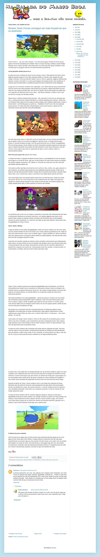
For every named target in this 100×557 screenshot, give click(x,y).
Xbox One (55, 459)
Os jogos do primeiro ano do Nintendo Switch (86, 209)
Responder (16, 482)
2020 (76, 32)
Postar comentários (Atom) (20, 536)
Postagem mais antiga (60, 533)
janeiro (78, 51)
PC (33, 459)
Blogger (54, 547)
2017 (76, 60)
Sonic (50, 459)
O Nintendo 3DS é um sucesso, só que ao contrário (86, 105)
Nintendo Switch (28, 459)
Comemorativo (19, 459)
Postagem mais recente (15, 533)
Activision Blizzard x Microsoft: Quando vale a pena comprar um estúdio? (87, 244)
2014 (76, 67)
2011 (76, 74)
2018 (76, 37)
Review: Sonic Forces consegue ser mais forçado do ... (82, 55)
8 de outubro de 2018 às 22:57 (28, 470)
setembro (79, 44)
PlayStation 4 (38, 459)
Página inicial (38, 533)
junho (78, 46)
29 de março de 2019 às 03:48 (39, 490)
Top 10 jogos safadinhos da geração (87, 225)
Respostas (18, 486)
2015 (76, 65)
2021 (76, 30)
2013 (76, 70)
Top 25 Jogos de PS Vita (86, 121)
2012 (76, 72)
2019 (76, 34)
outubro (78, 41)
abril (77, 49)
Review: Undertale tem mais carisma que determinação (87, 157)
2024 (76, 27)
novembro (79, 39)
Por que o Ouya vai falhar (87, 190)
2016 (76, 62)
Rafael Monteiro (23, 490)
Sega (47, 459)
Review (44, 459)
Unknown (16, 470)
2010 (76, 77)
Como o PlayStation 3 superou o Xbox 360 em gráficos (86, 139)
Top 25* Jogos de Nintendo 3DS (87, 87)
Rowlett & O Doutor (86, 173)
